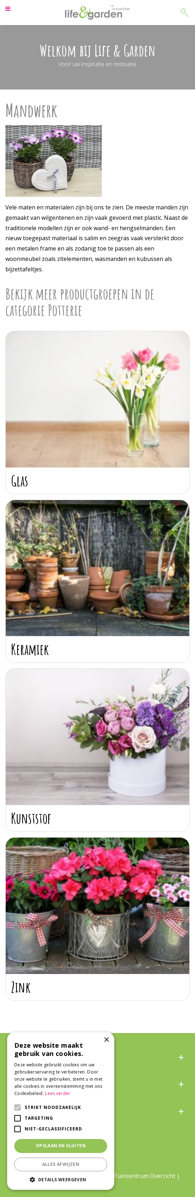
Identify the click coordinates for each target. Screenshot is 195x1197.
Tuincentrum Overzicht (144, 1176)
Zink (21, 987)
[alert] (60, 1111)
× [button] (106, 1040)
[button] (60, 1179)
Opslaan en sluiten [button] (61, 1146)
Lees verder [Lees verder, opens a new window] (57, 1093)
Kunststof (31, 818)
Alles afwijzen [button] (61, 1164)
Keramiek (30, 649)
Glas (19, 480)
